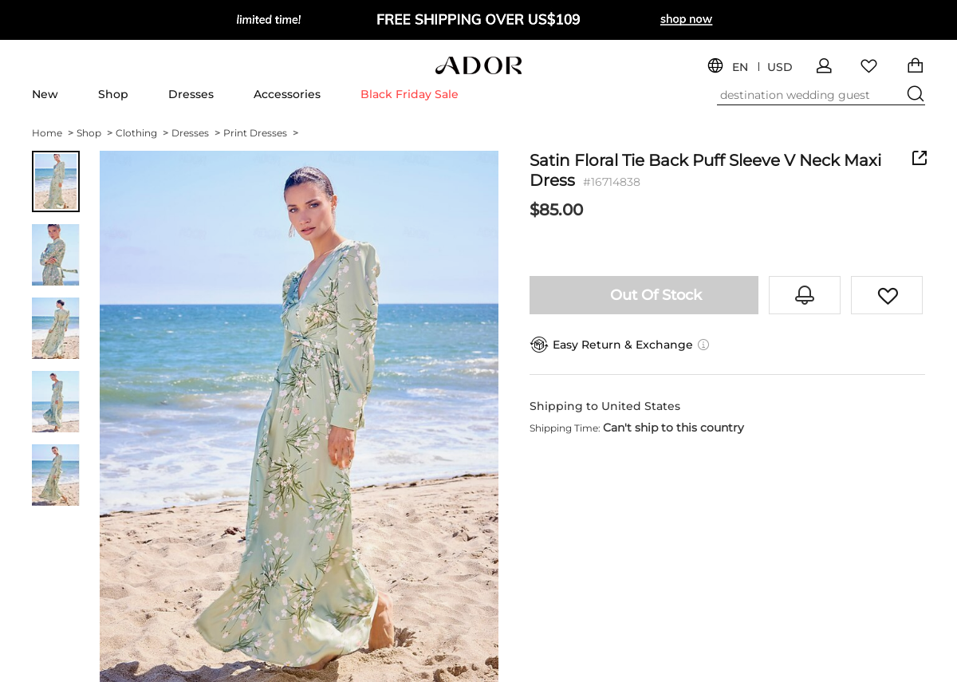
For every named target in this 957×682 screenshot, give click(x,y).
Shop (113, 94)
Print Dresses (260, 133)
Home (52, 133)
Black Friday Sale (409, 94)
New (45, 94)
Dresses (191, 94)
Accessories (287, 94)
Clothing (142, 133)
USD (780, 67)
